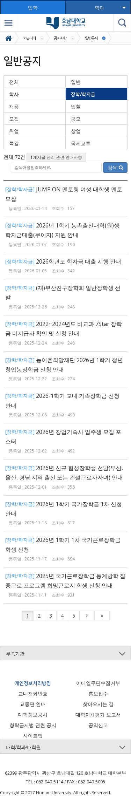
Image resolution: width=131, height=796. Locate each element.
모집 (14, 118)
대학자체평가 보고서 (98, 714)
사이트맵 (33, 735)
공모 (76, 118)
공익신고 (98, 725)
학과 (110, 7)
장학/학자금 (83, 94)
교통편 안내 (33, 704)
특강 (14, 143)
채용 (14, 106)
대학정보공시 (33, 714)
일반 (76, 82)
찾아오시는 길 (98, 704)
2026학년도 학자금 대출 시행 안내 (78, 261)
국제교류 (80, 143)
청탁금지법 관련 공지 (32, 725)
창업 (76, 131)
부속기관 (15, 653)
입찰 (76, 106)
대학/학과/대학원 (23, 747)
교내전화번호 (33, 693)
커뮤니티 (29, 38)
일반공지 (91, 38)
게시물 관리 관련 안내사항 (56, 157)
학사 (14, 94)
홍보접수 (98, 693)
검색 (115, 167)
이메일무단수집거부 (98, 683)
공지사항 (60, 38)
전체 (14, 82)
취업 (14, 131)
